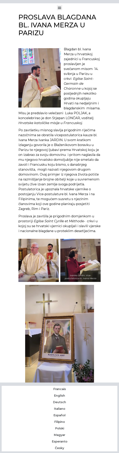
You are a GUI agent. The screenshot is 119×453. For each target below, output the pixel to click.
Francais (59, 389)
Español (59, 415)
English (59, 395)
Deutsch (59, 402)
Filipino (59, 422)
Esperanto (59, 441)
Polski (59, 428)
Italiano (59, 409)
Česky (59, 448)
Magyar (59, 435)
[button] (59, 7)
